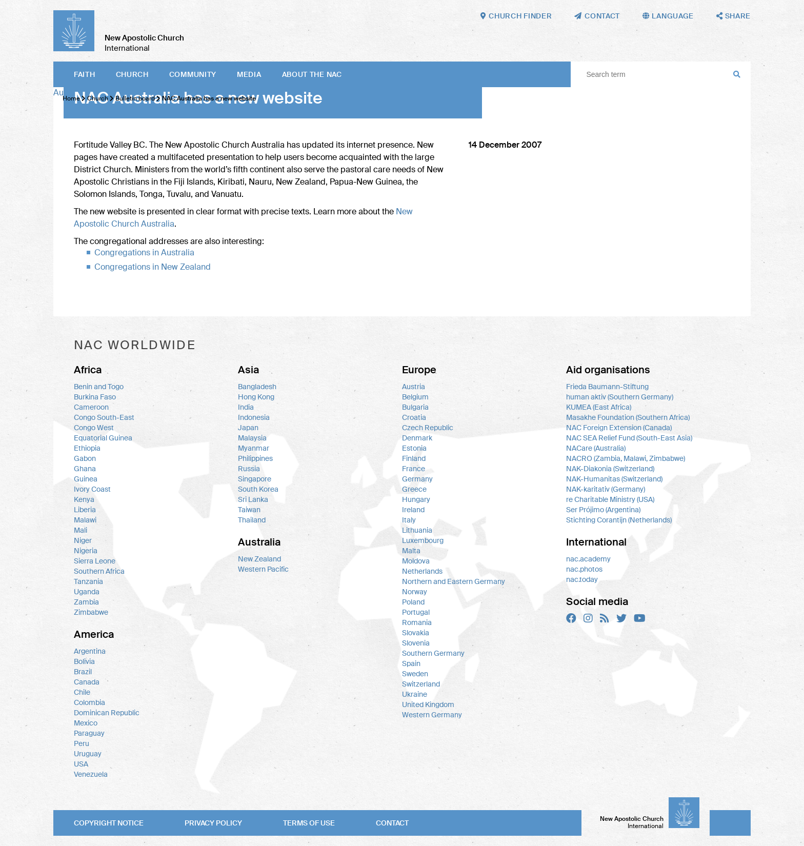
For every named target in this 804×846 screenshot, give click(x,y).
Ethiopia (87, 448)
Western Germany (432, 714)
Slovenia (416, 643)
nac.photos (584, 569)
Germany (417, 479)
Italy (409, 520)
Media (249, 74)
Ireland (413, 509)
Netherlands (422, 571)
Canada (86, 682)
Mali (80, 530)
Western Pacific (263, 569)
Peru (81, 743)
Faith (84, 74)
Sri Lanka (253, 499)
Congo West (94, 427)
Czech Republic (427, 427)
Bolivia (84, 661)
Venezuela (91, 774)
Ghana (85, 468)
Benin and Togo (99, 386)
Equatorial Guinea (103, 437)
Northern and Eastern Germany (453, 581)
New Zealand (259, 558)
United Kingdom (428, 704)
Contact (392, 823)
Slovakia (415, 632)
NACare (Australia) (596, 448)
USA (81, 764)
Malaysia (252, 437)
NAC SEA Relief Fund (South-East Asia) (629, 437)
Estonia (414, 448)
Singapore (254, 479)
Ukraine (414, 694)
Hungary (416, 499)
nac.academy (588, 558)
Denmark (417, 437)
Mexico (85, 723)
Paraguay (89, 733)
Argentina (90, 651)
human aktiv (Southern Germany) (619, 396)
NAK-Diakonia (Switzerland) (610, 468)
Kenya (84, 499)
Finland (414, 458)
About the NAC (312, 74)
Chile (82, 692)
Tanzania (88, 581)
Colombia (89, 702)
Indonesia (254, 417)
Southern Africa (99, 571)
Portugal (416, 612)
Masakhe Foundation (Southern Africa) (628, 417)
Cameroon (91, 407)
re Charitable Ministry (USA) (610, 499)
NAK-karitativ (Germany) (605, 489)
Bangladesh (257, 386)
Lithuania (417, 530)
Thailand (252, 520)
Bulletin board (135, 98)
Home (71, 98)
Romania (417, 622)
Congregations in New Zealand (152, 266)
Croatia (414, 417)
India (246, 407)
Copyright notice (109, 823)
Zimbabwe (91, 612)
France (413, 468)
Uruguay (88, 753)
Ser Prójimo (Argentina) (603, 509)
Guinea (85, 479)
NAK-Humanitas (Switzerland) (614, 479)
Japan (248, 427)
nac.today (582, 579)
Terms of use (309, 823)
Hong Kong (256, 396)
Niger (83, 540)
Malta (411, 550)
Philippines (255, 458)
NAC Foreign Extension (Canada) (619, 427)
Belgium (415, 396)
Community (192, 74)
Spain (411, 663)
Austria (413, 386)
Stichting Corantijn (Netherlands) (619, 520)
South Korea (258, 489)
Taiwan (249, 509)
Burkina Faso (95, 396)
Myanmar (253, 448)
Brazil (83, 671)
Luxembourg (423, 540)
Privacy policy (213, 823)
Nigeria (85, 550)
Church (132, 74)
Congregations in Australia (144, 252)
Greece (414, 489)
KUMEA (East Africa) (598, 407)
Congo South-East (104, 417)
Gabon (85, 458)
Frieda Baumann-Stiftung (607, 386)
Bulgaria (415, 407)
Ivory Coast (92, 489)
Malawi (85, 520)
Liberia (85, 509)
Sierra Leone (94, 561)
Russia (249, 468)
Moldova (416, 561)
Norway (414, 591)
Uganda (86, 591)
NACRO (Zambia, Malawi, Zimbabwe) (625, 458)
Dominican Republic (106, 712)
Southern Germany (433, 653)
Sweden (415, 673)
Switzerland (421, 684)
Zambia (86, 602)
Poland (413, 602)
